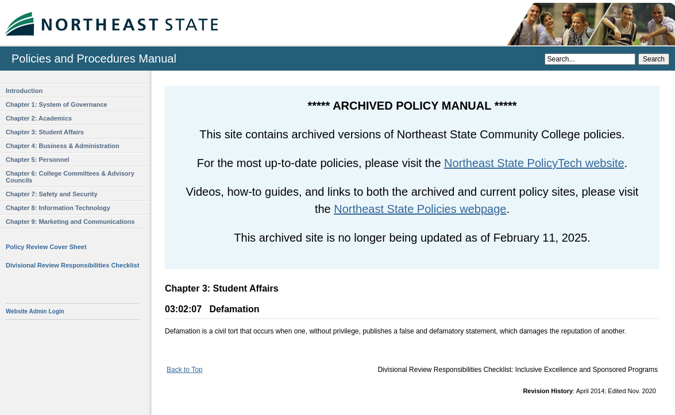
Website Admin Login (35, 311)
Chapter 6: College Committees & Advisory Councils (70, 177)
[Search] (590, 59)
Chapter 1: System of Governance (56, 104)
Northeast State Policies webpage (420, 209)
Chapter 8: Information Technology (58, 207)
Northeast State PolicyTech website (534, 163)
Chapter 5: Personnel (38, 159)
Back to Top (184, 370)
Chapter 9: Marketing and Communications (70, 221)
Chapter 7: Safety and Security (52, 194)
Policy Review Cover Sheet (46, 246)
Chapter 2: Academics (39, 118)
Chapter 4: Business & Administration (62, 145)
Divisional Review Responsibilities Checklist (72, 265)
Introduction (24, 90)
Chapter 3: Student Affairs (45, 132)
